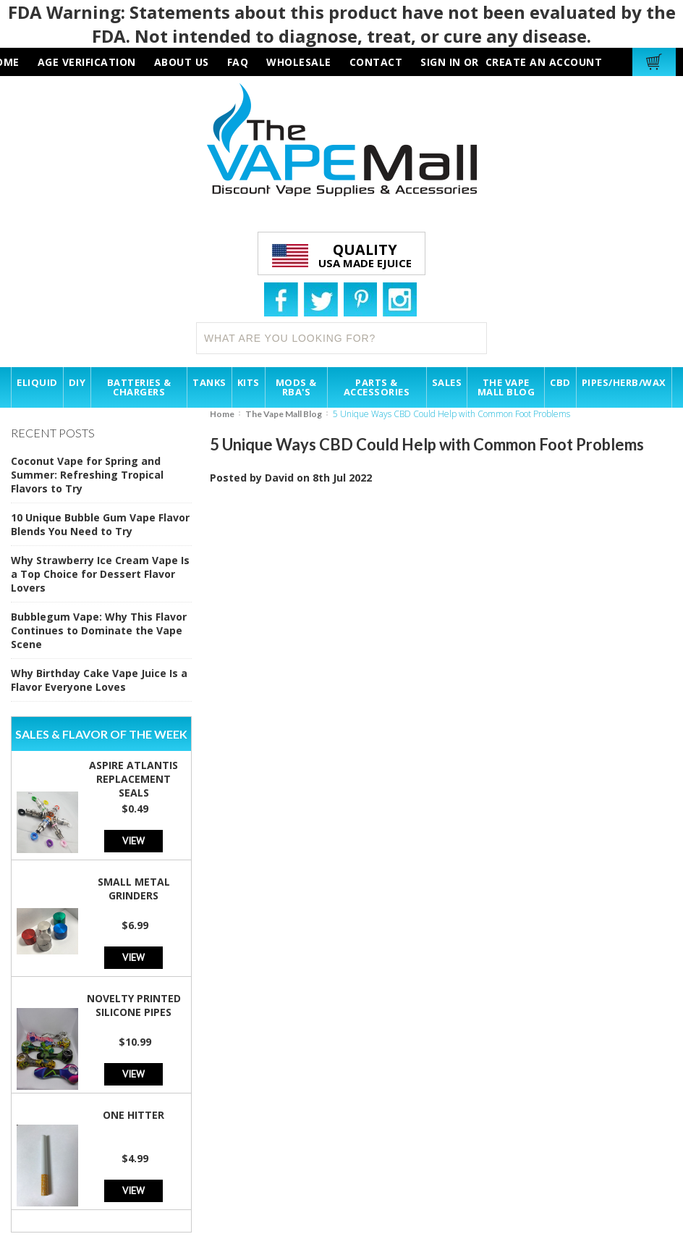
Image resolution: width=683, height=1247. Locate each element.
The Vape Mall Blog (283, 413)
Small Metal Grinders (134, 888)
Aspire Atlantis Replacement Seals (133, 778)
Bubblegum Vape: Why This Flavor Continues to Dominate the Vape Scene (99, 630)
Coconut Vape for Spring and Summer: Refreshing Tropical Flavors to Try (87, 474)
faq (238, 62)
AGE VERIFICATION (87, 62)
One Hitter (133, 1115)
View (133, 840)
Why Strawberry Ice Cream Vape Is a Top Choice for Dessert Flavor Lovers (100, 574)
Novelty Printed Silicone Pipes (134, 1005)
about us (181, 62)
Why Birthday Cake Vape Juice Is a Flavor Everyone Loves (99, 680)
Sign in (440, 62)
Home (222, 413)
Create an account (544, 62)
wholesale (298, 62)
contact (376, 62)
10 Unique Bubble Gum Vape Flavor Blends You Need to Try (100, 524)
